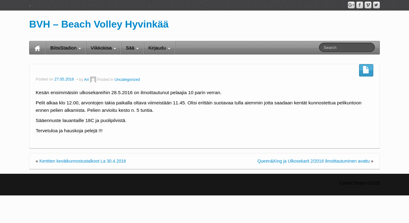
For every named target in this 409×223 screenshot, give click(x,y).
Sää (132, 47)
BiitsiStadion (65, 47)
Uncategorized (127, 79)
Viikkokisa (103, 47)
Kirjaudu (159, 47)
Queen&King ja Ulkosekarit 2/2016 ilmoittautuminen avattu (313, 161)
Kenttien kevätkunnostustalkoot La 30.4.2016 (82, 161)
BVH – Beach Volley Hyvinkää (99, 24)
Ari (86, 79)
